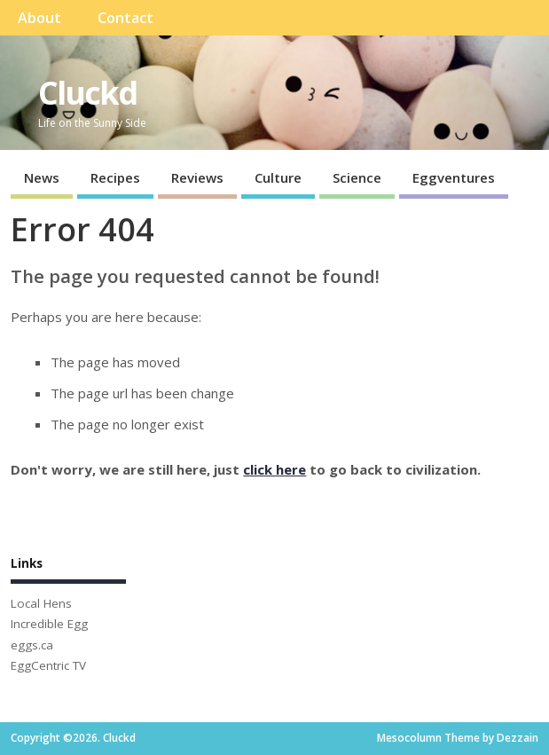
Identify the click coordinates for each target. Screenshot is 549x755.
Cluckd (87, 92)
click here (274, 469)
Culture (278, 177)
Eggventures (453, 177)
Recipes (115, 177)
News (41, 177)
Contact (125, 18)
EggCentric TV (48, 665)
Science (357, 177)
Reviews (197, 177)
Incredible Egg (49, 624)
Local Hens (41, 603)
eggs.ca (32, 645)
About (39, 18)
